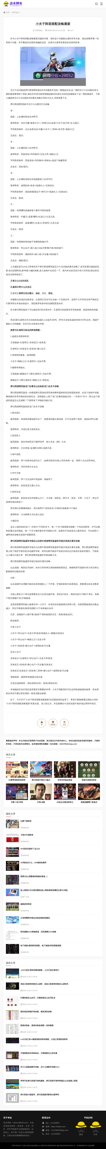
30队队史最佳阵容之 (65, 802)
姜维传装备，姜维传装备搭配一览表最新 (37, 1025)
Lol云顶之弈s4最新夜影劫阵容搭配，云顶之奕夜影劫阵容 (44, 1039)
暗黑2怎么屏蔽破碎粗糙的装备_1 (33, 876)
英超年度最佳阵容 (89, 780)
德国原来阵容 (25, 904)
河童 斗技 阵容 (17, 802)
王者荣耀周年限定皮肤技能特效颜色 (35, 918)
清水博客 (12, 4)
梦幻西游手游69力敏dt (41, 780)
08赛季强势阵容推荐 (17, 780)
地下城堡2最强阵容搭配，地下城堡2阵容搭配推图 (40, 946)
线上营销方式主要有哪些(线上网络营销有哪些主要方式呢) (44, 890)
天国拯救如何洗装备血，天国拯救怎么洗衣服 (38, 1053)
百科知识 (15, 12)
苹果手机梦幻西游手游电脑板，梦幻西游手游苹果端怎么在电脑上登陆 (48, 1081)
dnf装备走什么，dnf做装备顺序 (33, 863)
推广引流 (26, 897)
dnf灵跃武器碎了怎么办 (30, 849)
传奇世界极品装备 (65, 780)
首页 (8, 12)
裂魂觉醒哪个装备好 (89, 802)
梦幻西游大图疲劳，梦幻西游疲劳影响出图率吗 (39, 1095)
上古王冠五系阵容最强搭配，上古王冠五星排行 (39, 970)
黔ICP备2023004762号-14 (66, 1146)
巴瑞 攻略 (41, 802)
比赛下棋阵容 (25, 821)
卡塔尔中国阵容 (26, 835)
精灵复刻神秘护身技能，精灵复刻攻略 (36, 1012)
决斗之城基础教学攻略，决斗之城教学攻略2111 (39, 1067)
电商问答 (26, 828)
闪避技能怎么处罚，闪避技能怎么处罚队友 (37, 998)
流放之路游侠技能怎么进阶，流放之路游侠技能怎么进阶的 (44, 984)
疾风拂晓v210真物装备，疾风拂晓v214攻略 (38, 932)
